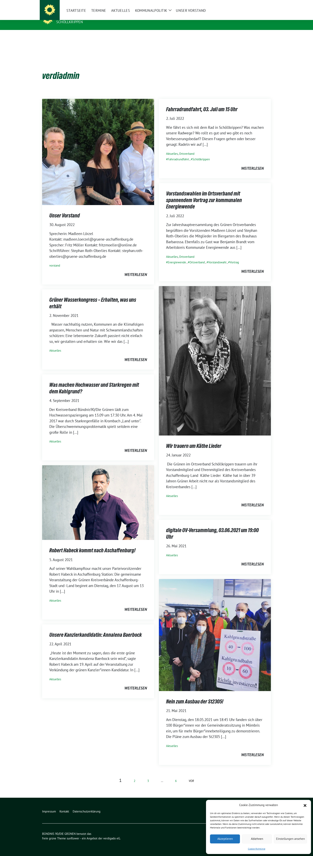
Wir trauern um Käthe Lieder (193, 439)
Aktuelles (172, 147)
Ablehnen (257, 839)
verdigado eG (111, 832)
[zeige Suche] (264, 4)
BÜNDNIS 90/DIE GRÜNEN (80, 16)
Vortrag (234, 256)
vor (191, 775)
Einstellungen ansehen (290, 839)
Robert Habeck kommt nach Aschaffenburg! (92, 544)
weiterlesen (135, 268)
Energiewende (177, 256)
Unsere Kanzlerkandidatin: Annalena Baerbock (95, 628)
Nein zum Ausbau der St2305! (194, 695)
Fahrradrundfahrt (178, 153)
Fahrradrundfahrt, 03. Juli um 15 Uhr (202, 103)
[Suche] (258, 4)
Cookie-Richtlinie (256, 848)
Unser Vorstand (64, 209)
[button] (305, 805)
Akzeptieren (225, 839)
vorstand (54, 259)
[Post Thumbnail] (98, 145)
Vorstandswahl (217, 256)
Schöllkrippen (69, 22)
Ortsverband (186, 147)
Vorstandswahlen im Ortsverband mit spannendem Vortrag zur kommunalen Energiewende (204, 193)
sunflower (73, 832)
